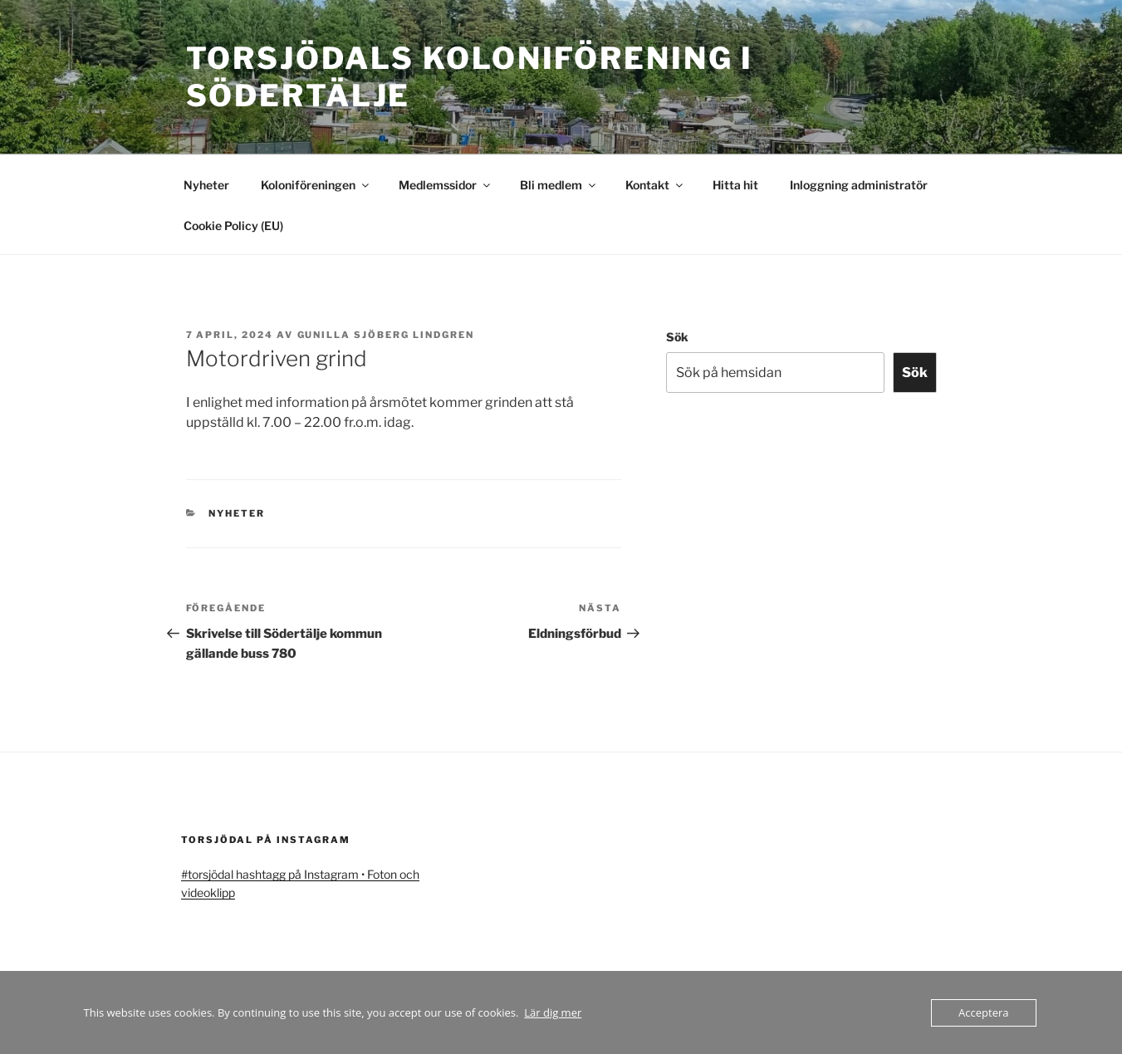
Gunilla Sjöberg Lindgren (386, 335)
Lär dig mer (552, 1012)
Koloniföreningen (316, 185)
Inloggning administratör (859, 185)
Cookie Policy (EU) (233, 225)
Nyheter (206, 185)
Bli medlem (559, 185)
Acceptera (983, 1012)
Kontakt (655, 185)
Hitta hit (735, 185)
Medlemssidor (445, 185)
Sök (677, 337)
